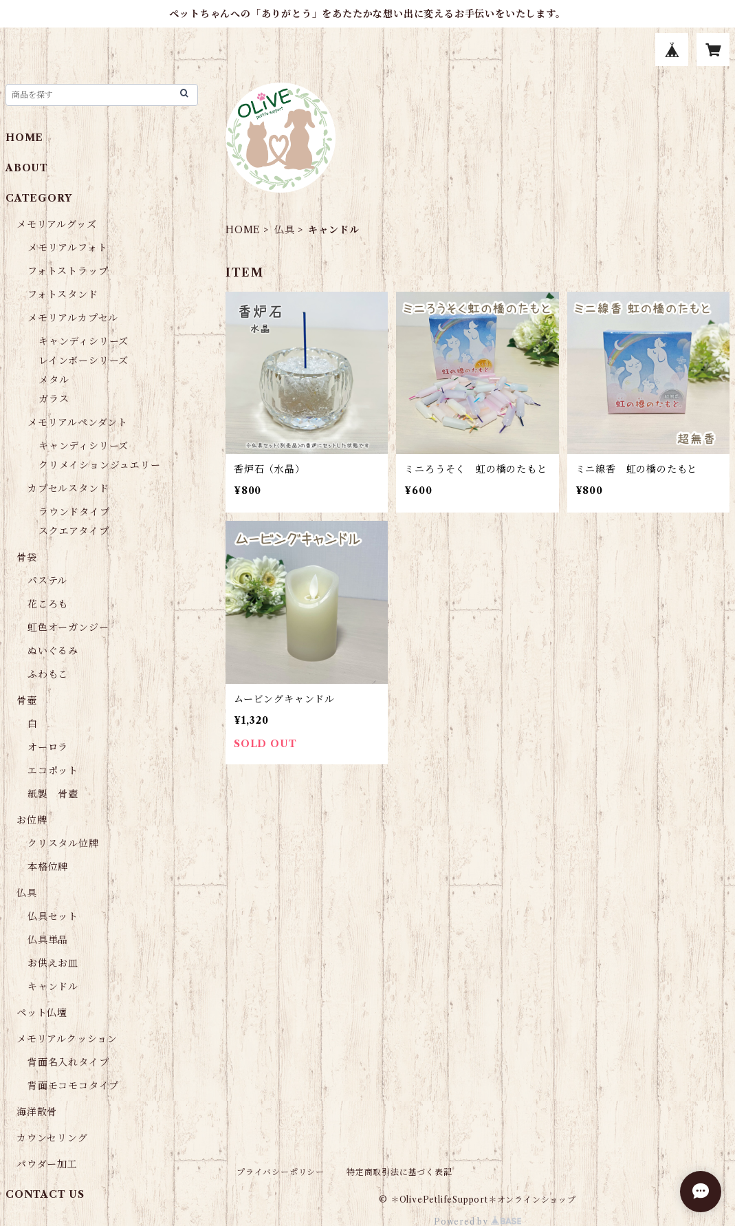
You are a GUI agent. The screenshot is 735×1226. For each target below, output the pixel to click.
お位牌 (32, 820)
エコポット (53, 770)
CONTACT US (45, 1194)
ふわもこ (48, 674)
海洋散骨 (37, 1112)
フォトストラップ (68, 271)
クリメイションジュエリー (100, 465)
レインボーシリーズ (84, 360)
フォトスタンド (63, 294)
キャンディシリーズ (84, 341)
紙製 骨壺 (53, 794)
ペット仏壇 (42, 1013)
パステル (47, 580)
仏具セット (53, 916)
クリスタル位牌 (63, 843)
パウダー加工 (47, 1164)
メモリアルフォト (67, 247)
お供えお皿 (53, 963)
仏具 (284, 230)
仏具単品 (48, 940)
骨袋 (27, 557)
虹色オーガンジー (68, 627)
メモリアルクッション (67, 1039)
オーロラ (48, 747)
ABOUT (27, 168)
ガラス (54, 399)
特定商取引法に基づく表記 (399, 1172)
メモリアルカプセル (73, 318)
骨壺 (27, 700)
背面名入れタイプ (68, 1062)
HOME (243, 230)
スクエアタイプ (74, 531)
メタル (54, 380)
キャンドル (53, 986)
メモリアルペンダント (78, 422)
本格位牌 (48, 867)
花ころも (48, 604)
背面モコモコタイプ (73, 1085)
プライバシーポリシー (281, 1172)
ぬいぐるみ (53, 651)
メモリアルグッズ (56, 224)
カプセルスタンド (68, 488)
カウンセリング (52, 1138)
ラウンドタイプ (74, 512)
